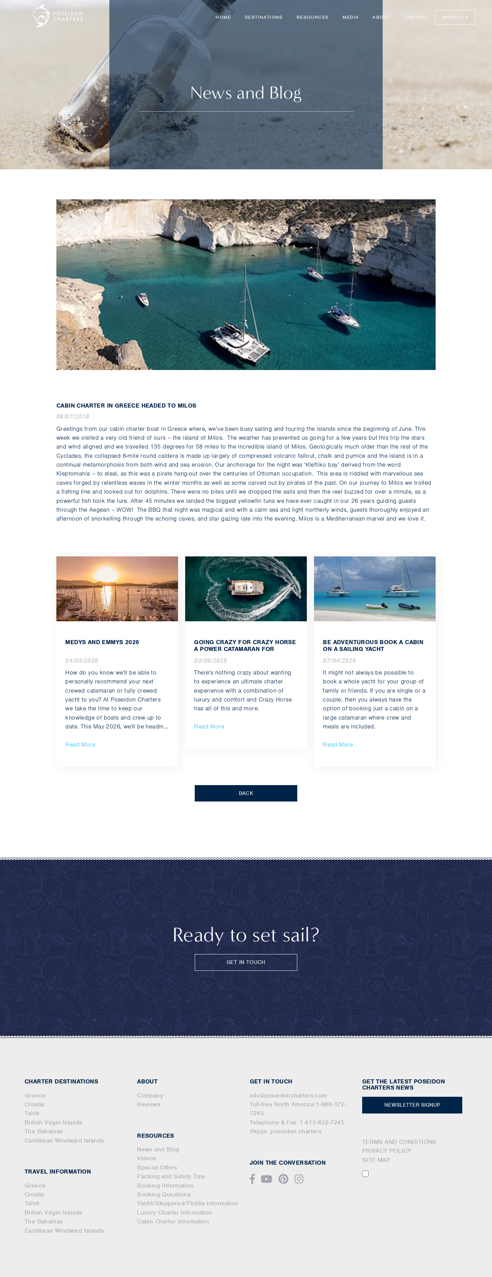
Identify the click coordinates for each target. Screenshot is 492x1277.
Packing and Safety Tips (171, 1176)
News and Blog (158, 1149)
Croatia (34, 1104)
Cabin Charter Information (173, 1221)
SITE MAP (376, 1160)
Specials (455, 17)
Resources (313, 17)
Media (350, 17)
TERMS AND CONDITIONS (399, 1142)
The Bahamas (44, 1131)
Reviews (148, 1104)
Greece (35, 1095)
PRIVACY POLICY (387, 1150)
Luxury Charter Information (174, 1212)
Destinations (264, 17)
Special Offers (157, 1167)
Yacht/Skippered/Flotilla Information (187, 1203)
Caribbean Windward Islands (64, 1140)
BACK (246, 793)
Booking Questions (164, 1194)
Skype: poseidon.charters (286, 1131)
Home (223, 17)
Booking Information (165, 1185)
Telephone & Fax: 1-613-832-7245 (297, 1122)
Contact (416, 17)
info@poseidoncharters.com (288, 1095)
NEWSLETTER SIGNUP (412, 1105)
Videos (146, 1158)
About (381, 17)
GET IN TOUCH (246, 962)
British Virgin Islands (54, 1122)
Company (150, 1095)
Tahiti (32, 1113)
